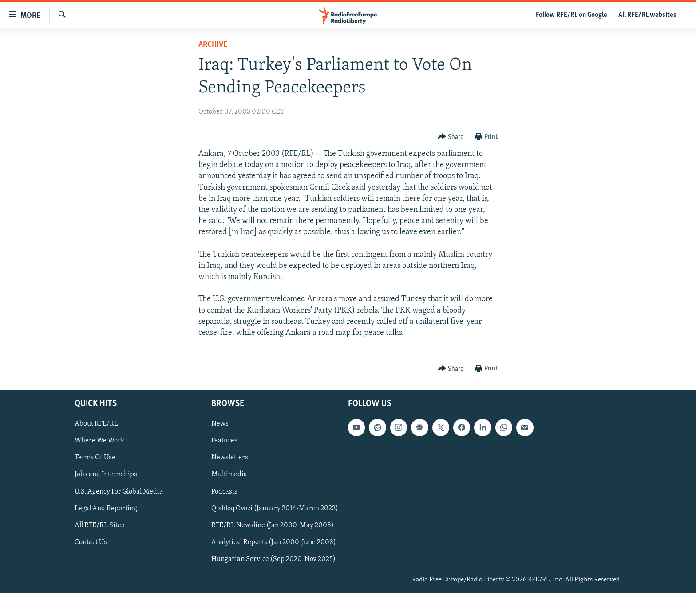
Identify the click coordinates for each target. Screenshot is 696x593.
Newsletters (229, 458)
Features (224, 441)
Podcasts (224, 491)
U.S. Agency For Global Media (119, 491)
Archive (212, 44)
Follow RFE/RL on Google (571, 15)
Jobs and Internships (106, 474)
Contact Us (91, 542)
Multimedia (229, 474)
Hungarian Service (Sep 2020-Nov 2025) (273, 559)
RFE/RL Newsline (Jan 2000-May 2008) (272, 525)
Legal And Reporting (106, 508)
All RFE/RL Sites (99, 525)
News (220, 424)
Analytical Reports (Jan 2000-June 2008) (273, 542)
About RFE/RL (96, 424)
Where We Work (100, 441)
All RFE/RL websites (647, 15)
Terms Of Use (95, 458)
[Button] (451, 137)
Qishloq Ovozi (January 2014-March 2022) (274, 508)
